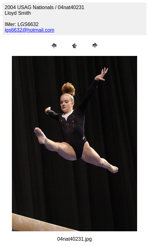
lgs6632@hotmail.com (29, 30)
